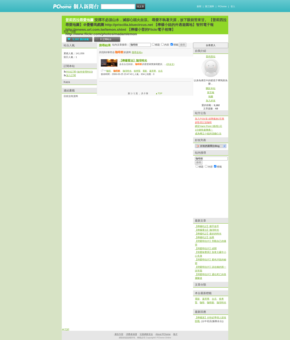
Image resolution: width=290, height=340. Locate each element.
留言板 (210, 92)
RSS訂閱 (71, 71)
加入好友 (210, 100)
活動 (73, 31)
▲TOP (158, 93)
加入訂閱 (71, 75)
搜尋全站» (137, 52)
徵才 (175, 334)
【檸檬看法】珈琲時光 (133, 60)
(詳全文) (170, 64)
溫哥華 (152, 71)
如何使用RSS (84, 71)
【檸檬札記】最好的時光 (208, 233)
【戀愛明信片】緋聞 (206, 248)
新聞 (199, 6)
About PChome (163, 334)
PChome (222, 6)
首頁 (66, 31)
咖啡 (108, 71)
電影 (145, 71)
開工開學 (209, 6)
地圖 (210, 96)
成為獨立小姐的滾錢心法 (208, 133)
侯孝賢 (137, 71)
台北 (160, 71)
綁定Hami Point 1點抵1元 (208, 126)
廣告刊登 (118, 334)
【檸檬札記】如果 (204, 237)
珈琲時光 (127, 71)
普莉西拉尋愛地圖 (79, 20)
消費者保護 (131, 334)
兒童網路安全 (146, 334)
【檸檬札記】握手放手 (207, 226)
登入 (233, 6)
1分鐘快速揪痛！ (204, 129)
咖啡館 (210, 302)
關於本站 (210, 88)
